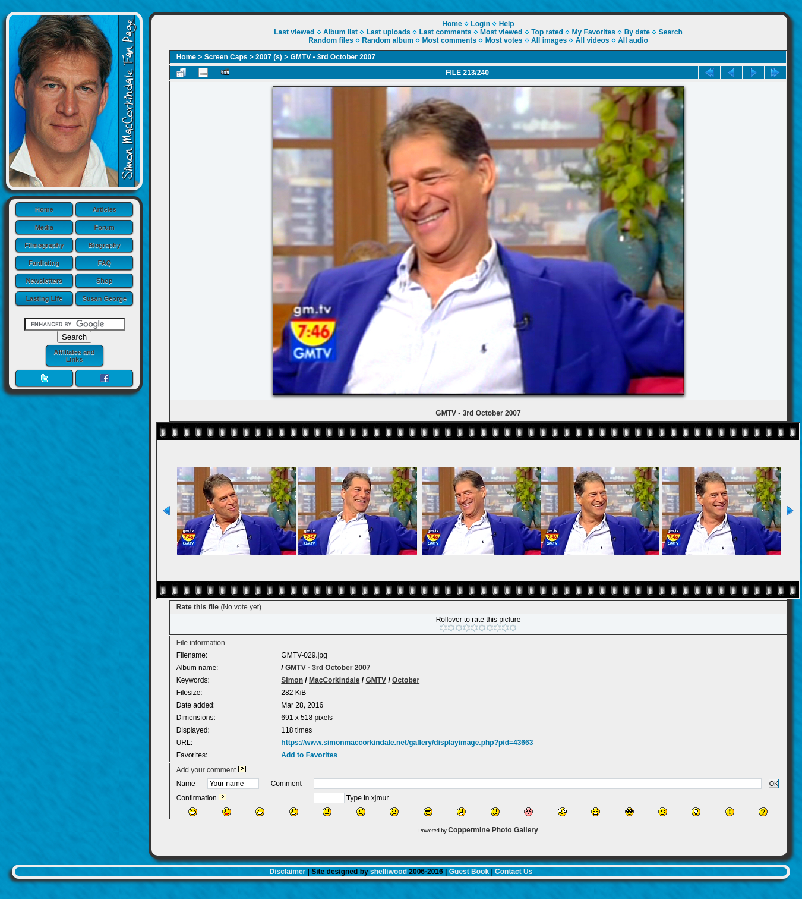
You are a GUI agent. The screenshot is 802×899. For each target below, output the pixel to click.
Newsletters (44, 280)
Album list (340, 32)
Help (506, 24)
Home (44, 209)
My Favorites (593, 32)
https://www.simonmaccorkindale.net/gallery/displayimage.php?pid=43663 (407, 742)
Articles (104, 209)
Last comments (445, 32)
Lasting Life (44, 298)
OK (774, 783)
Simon (292, 680)
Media (44, 227)
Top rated (547, 32)
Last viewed (294, 32)
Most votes (504, 40)
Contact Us (513, 871)
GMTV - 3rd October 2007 (333, 57)
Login (480, 24)
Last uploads (389, 32)
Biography (105, 245)
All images (549, 40)
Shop (104, 280)
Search (671, 32)
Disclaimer (288, 871)
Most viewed (501, 32)
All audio (633, 40)
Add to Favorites (309, 755)
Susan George (104, 298)
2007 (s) (268, 57)
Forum (104, 227)
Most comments (449, 40)
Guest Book (469, 871)
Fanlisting (44, 262)
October (405, 680)
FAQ (104, 262)
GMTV (375, 680)
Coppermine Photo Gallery (493, 830)
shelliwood (388, 871)
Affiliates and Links (73, 355)
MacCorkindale (334, 680)
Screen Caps (226, 57)
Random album (387, 40)
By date (637, 32)
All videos (593, 40)
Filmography (44, 245)
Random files (330, 40)
